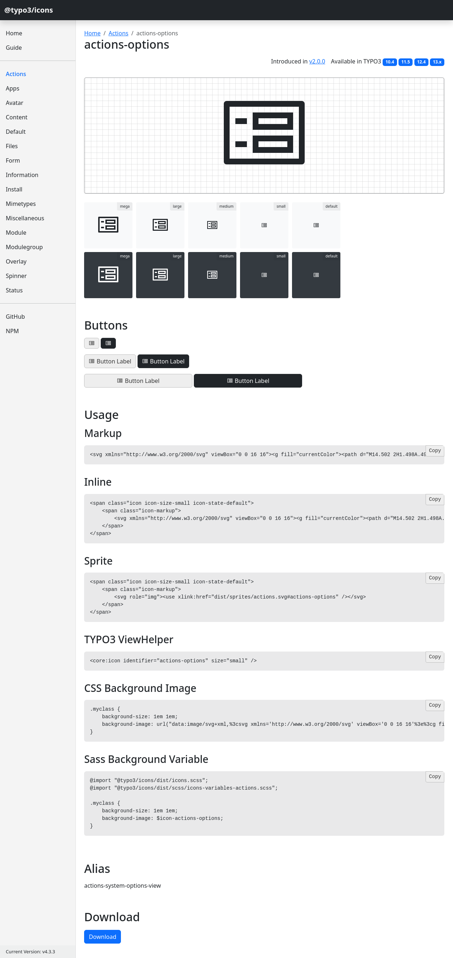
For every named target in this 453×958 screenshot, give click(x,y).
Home (14, 33)
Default (16, 132)
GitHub (15, 317)
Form (13, 160)
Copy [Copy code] (435, 451)
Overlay (16, 261)
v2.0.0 (317, 61)
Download (102, 937)
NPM (12, 331)
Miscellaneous (25, 218)
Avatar (14, 103)
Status (14, 290)
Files (12, 146)
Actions (16, 74)
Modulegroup (24, 247)
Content (16, 117)
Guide (14, 48)
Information (22, 175)
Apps (12, 88)
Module (16, 233)
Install (14, 189)
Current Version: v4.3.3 (30, 951)
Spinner (16, 276)
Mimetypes (21, 204)
